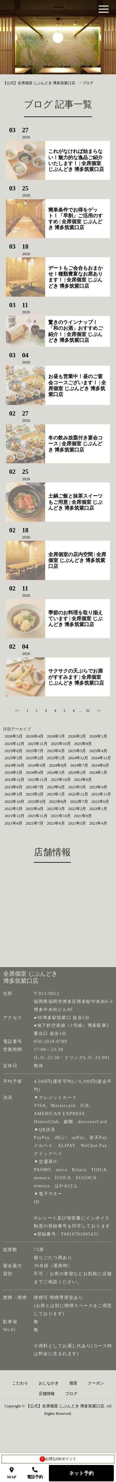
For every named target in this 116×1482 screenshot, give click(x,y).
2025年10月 (61, 743)
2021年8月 (13, 823)
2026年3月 (56, 736)
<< (17, 710)
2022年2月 (77, 808)
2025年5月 (77, 750)
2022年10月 (14, 801)
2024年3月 (56, 772)
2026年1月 (98, 736)
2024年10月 (14, 765)
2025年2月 (35, 758)
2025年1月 (56, 758)
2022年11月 (101, 794)
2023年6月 (56, 787)
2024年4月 (35, 772)
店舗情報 (47, 1394)
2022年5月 (13, 808)
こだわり (20, 1383)
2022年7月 (79, 801)
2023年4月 (98, 787)
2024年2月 (77, 772)
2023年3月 (13, 794)
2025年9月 (83, 743)
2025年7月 (35, 750)
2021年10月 (61, 815)
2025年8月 (13, 750)
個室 (73, 1383)
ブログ (71, 1394)
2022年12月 (78, 794)
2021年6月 (56, 823)
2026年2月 (77, 736)
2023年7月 (35, 787)
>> (99, 710)
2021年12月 (14, 815)
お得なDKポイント (58, 1459)
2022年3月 (56, 808)
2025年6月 (56, 750)
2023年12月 (14, 779)
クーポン (96, 1383)
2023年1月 (56, 794)
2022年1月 (98, 808)
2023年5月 (77, 787)
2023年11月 (38, 779)
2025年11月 (38, 743)
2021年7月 (35, 823)
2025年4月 (98, 750)
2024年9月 (37, 765)
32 (88, 710)
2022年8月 (58, 801)
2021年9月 (83, 815)
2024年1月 (98, 772)
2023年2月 (35, 794)
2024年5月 (13, 772)
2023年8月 (13, 787)
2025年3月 (13, 758)
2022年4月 (35, 808)
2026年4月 (35, 736)
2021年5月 (77, 823)
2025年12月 (14, 743)
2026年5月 (13, 736)
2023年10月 (61, 779)
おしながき (49, 1383)
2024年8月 (58, 765)
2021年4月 (98, 823)
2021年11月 (38, 815)
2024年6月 (100, 765)
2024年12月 (78, 758)
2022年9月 (37, 801)
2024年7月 (79, 765)
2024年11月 (101, 758)
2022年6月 (100, 801)
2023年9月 (83, 779)
